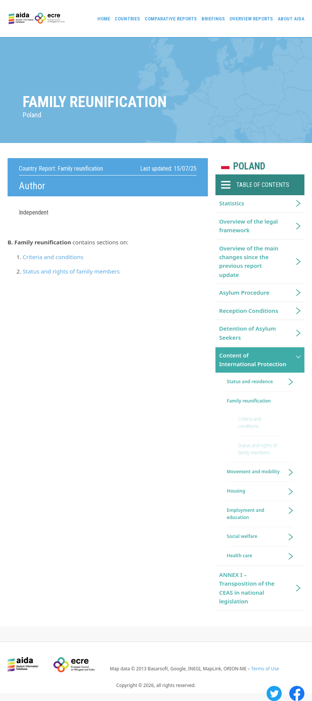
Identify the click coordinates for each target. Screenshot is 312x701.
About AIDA (291, 19)
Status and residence (250, 381)
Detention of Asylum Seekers (247, 333)
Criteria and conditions (53, 257)
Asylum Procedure (244, 292)
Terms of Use (265, 668)
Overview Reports (251, 19)
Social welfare (242, 536)
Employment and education (245, 514)
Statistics (231, 203)
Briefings (213, 19)
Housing (236, 491)
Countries (127, 19)
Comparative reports (171, 19)
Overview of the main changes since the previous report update (249, 261)
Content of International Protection (252, 359)
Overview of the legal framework (248, 226)
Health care (239, 555)
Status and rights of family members (71, 271)
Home (103, 19)
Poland (249, 166)
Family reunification (249, 401)
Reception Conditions (248, 310)
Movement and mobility (253, 471)
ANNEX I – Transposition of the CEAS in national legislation (247, 588)
